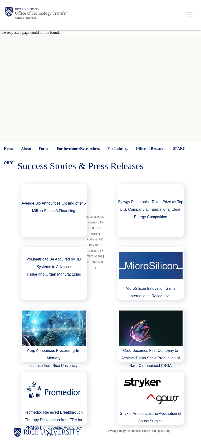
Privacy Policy (116, 430)
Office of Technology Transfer (41, 13)
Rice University (27, 9)
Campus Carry (161, 430)
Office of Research (25, 17)
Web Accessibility (139, 430)
